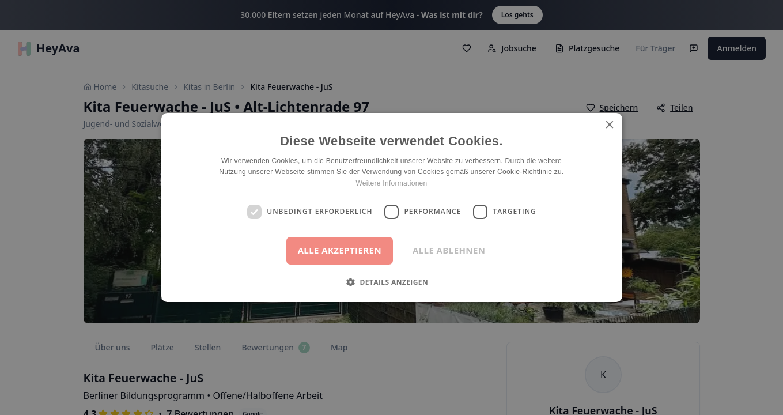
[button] (391, 282)
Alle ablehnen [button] (449, 250)
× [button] (609, 125)
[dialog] (391, 207)
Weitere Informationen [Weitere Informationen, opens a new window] (391, 183)
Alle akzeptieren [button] (339, 250)
